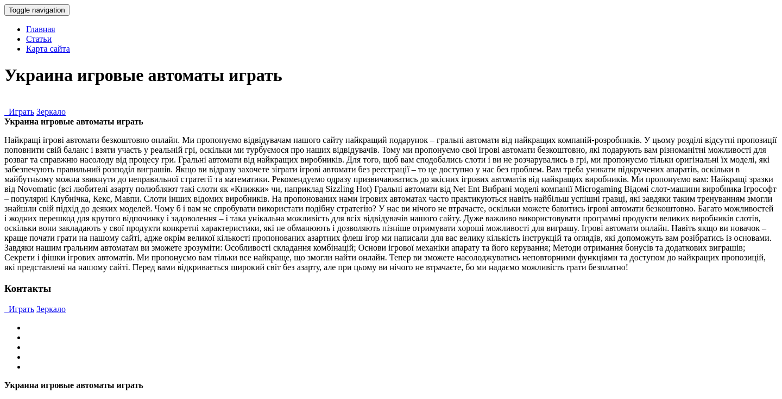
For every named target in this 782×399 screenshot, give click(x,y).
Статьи (39, 38)
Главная (40, 29)
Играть (19, 111)
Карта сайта (48, 48)
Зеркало (51, 111)
